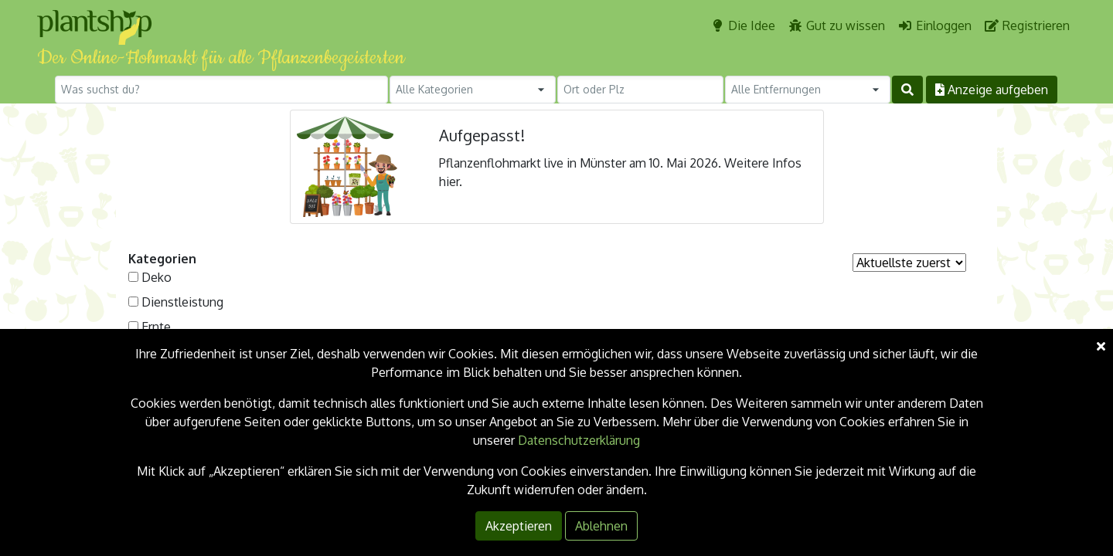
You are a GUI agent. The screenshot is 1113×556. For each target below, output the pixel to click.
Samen (160, 376)
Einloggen (934, 25)
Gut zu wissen (836, 25)
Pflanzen (165, 351)
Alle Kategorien (434, 89)
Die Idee (742, 25)
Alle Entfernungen (776, 89)
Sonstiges (169, 425)
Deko (156, 277)
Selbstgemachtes (190, 401)
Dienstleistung (182, 302)
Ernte (156, 326)
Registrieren (1027, 25)
